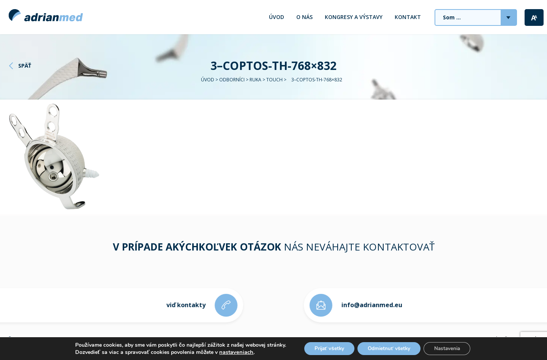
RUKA (255, 79)
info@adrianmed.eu (375, 305)
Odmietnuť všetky (389, 348)
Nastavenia (450, 348)
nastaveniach (231, 351)
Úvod (276, 17)
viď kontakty (182, 305)
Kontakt (408, 17)
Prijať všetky (325, 348)
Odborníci (232, 79)
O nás (304, 17)
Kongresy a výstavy (354, 17)
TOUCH (274, 79)
